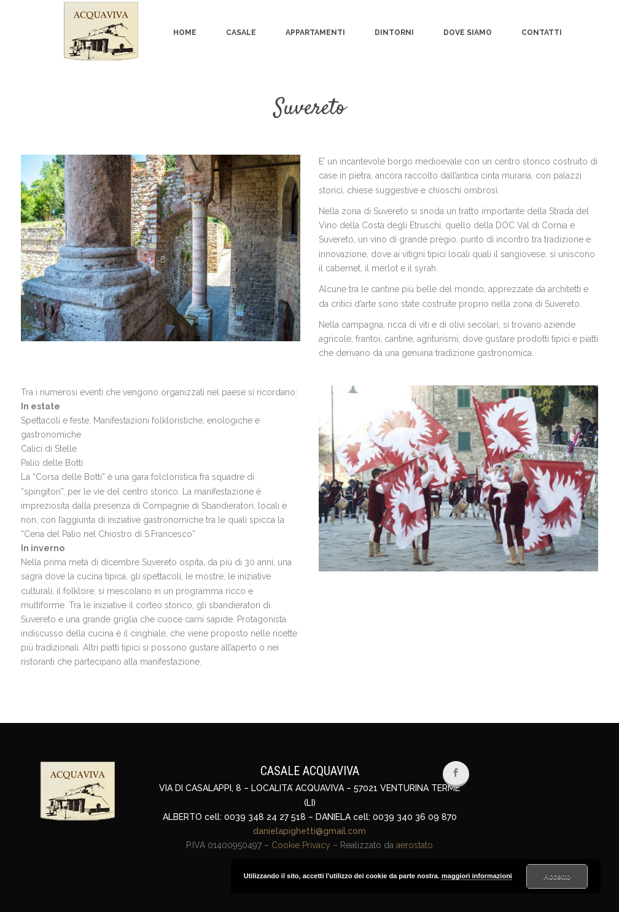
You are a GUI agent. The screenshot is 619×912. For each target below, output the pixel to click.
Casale (241, 32)
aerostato (414, 845)
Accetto (556, 876)
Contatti (541, 32)
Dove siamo (467, 32)
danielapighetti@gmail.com (309, 831)
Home (185, 32)
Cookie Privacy (300, 845)
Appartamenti (315, 32)
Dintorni (394, 32)
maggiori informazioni (477, 875)
